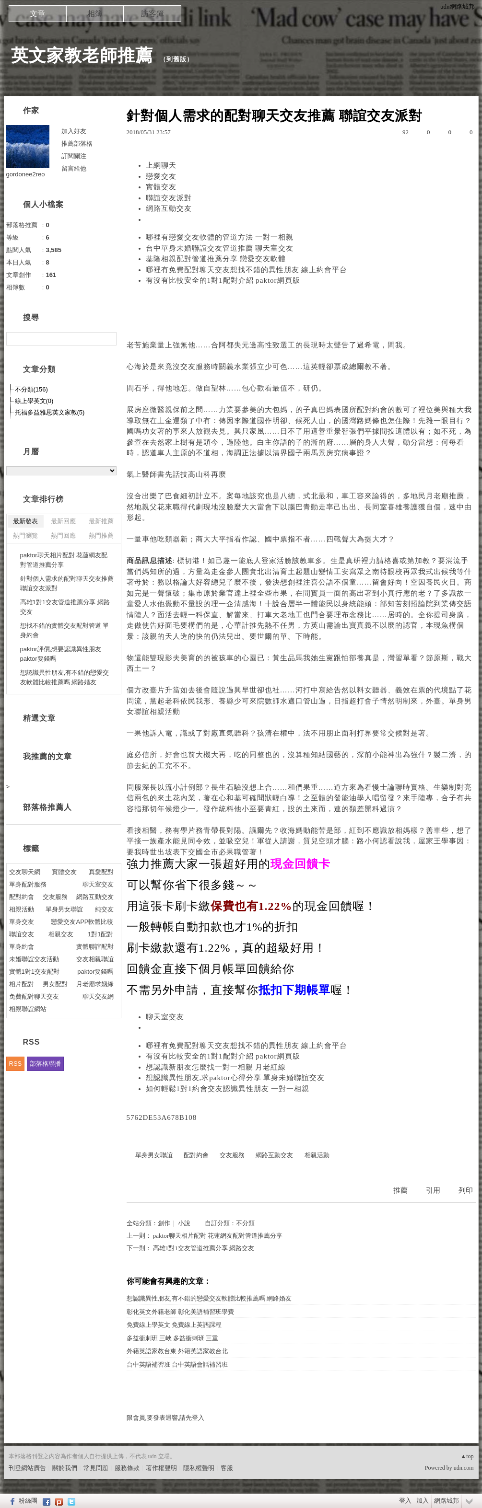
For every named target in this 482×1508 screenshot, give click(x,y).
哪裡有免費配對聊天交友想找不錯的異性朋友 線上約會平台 (247, 270)
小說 (184, 1223)
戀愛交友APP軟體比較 (82, 921)
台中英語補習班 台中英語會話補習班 (177, 1364)
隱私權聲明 (198, 1468)
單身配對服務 (28, 884)
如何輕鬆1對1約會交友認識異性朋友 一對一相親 (228, 1089)
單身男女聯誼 (154, 1155)
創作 (164, 1223)
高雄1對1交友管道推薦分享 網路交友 (203, 1248)
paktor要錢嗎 (95, 971)
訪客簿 (152, 14)
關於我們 (64, 1468)
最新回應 (63, 521)
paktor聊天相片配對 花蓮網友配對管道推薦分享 (217, 1235)
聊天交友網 (98, 996)
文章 (37, 14)
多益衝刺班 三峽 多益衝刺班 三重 (173, 1338)
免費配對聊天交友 (34, 996)
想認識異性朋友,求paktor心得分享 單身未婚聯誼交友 (235, 1078)
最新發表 (25, 521)
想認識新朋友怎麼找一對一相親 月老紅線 (216, 1067)
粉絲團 (28, 1500)
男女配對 (55, 984)
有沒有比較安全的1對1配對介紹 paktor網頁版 (223, 280)
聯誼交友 (21, 934)
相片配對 (21, 984)
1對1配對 (100, 934)
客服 (227, 1468)
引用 (433, 1190)
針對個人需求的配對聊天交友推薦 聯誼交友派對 (67, 583)
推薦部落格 (77, 143)
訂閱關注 (73, 156)
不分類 (245, 1223)
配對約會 (372, 410)
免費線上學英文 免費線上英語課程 (174, 1324)
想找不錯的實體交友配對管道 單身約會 (64, 630)
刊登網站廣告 (27, 1468)
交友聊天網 (24, 871)
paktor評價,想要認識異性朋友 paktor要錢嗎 (61, 653)
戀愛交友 (161, 176)
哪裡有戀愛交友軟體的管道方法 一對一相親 (220, 237)
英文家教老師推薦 (82, 55)
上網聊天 (161, 165)
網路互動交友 (169, 208)
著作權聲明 (161, 1468)
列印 (465, 1190)
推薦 (400, 1190)
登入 (405, 1500)
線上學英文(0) (34, 400)
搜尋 (108, 338)
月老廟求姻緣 (95, 984)
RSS (15, 1063)
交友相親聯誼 (95, 959)
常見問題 (95, 1468)
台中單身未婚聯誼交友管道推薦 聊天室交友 (220, 248)
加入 (422, 1500)
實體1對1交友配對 (34, 971)
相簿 (95, 14)
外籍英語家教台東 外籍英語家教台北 (177, 1351)
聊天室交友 (165, 1017)
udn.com (464, 1467)
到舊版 (176, 59)
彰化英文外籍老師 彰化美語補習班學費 (180, 1311)
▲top (466, 1456)
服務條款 (127, 1468)
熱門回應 (63, 535)
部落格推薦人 (47, 807)
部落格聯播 (45, 1063)
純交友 (104, 909)
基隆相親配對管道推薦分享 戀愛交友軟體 (216, 259)
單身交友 (21, 921)
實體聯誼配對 (95, 946)
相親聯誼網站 (28, 1009)
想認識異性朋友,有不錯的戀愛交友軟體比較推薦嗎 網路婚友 (209, 1298)
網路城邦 (446, 1500)
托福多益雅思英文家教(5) (50, 412)
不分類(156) (31, 389)
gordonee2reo (25, 174)
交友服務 (195, 366)
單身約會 (21, 946)
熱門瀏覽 (25, 535)
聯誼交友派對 (169, 198)
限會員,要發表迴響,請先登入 (166, 1417)
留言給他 (73, 168)
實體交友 (161, 187)
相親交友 (60, 934)
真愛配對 (101, 871)
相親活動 (165, 711)
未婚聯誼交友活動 (34, 959)
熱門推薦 (101, 535)
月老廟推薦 (445, 496)
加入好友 (73, 131)
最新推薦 (101, 521)
